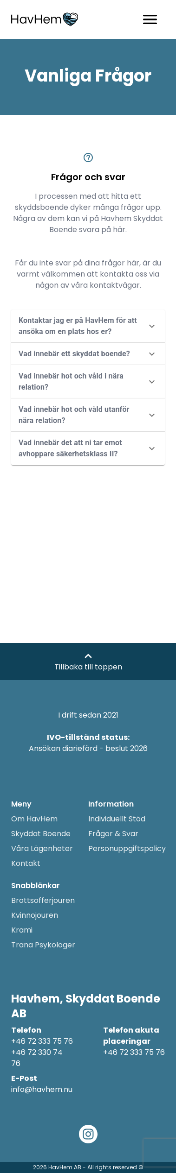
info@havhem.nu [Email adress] (41, 1089)
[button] (88, 326)
